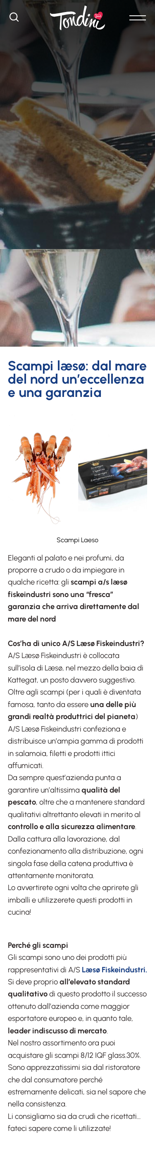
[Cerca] (14, 19)
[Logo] (77, 17)
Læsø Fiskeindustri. (114, 969)
